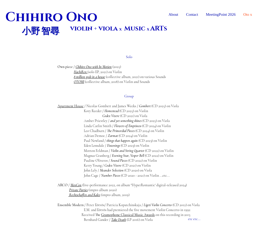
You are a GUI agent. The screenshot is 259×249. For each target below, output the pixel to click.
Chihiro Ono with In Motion (94, 67)
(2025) (116, 67)
